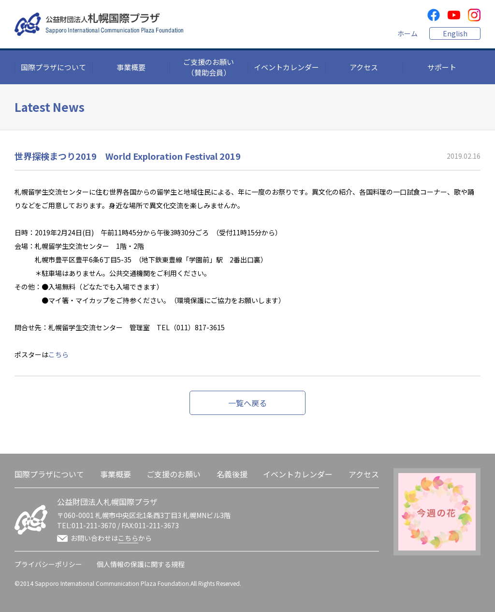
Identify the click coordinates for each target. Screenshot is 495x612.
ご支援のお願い (173, 474)
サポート (441, 67)
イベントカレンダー (286, 67)
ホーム (407, 33)
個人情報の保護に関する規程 (141, 564)
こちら (58, 354)
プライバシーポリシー (48, 564)
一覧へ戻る (247, 403)
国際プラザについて (53, 67)
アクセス (363, 67)
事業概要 (131, 67)
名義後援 (232, 474)
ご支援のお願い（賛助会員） (208, 67)
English (455, 33)
